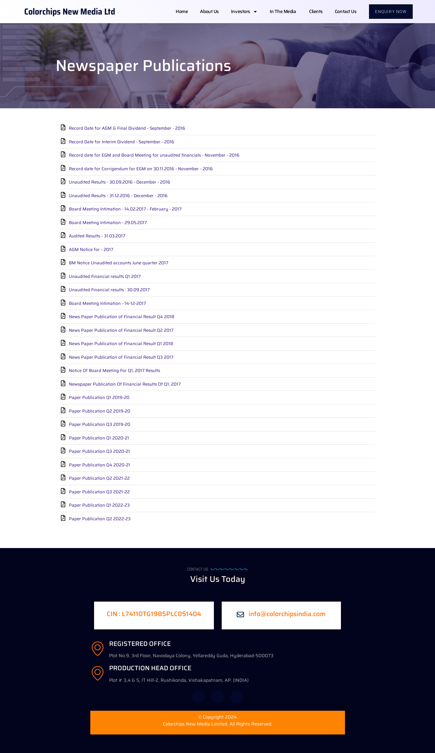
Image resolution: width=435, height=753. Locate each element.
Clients (316, 11)
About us (209, 11)
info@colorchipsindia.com (287, 614)
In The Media (283, 11)
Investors (244, 11)
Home (182, 11)
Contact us (346, 11)
